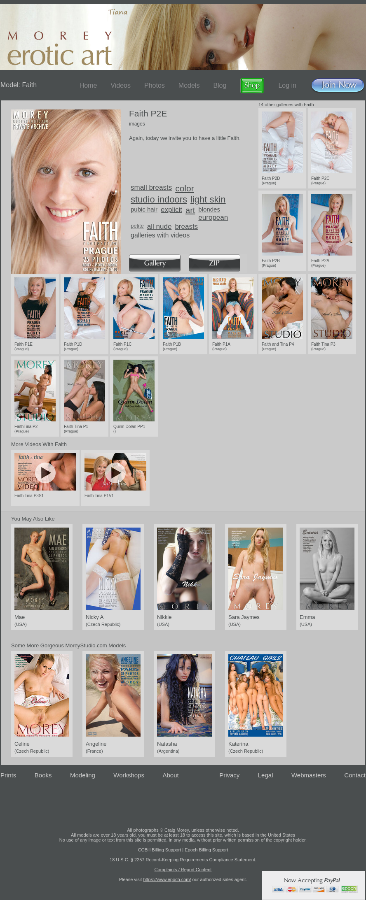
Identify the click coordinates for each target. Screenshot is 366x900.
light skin (208, 199)
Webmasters (308, 775)
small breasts (151, 187)
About (171, 775)
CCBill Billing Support (159, 849)
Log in (287, 85)
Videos (120, 85)
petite (137, 226)
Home (88, 85)
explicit (171, 210)
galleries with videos (160, 235)
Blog (219, 85)
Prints (8, 775)
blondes (209, 209)
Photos (154, 85)
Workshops (128, 775)
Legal (265, 775)
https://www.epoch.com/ (167, 879)
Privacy (229, 775)
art (190, 210)
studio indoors (159, 199)
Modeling (82, 775)
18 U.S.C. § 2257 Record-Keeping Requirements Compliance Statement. (183, 859)
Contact (355, 775)
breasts (186, 226)
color (184, 188)
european (213, 217)
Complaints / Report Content (183, 869)
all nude (159, 226)
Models (189, 85)
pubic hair (144, 209)
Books (43, 775)
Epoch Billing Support (206, 849)
